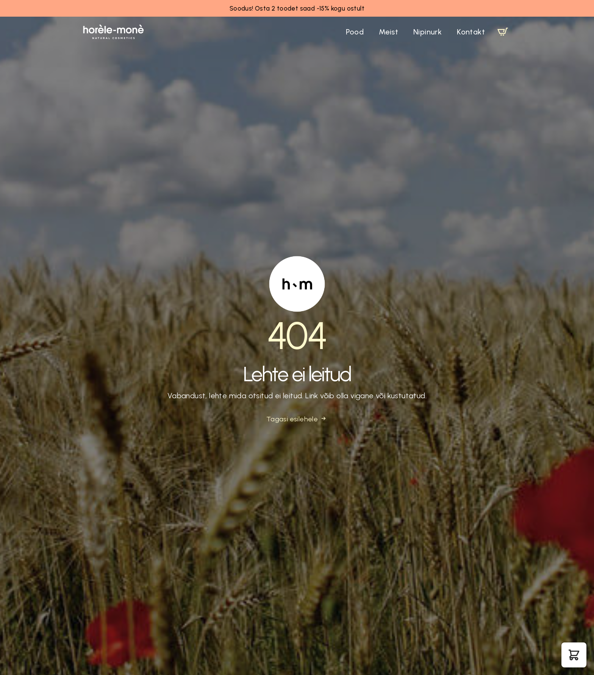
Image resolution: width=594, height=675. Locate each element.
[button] (573, 654)
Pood (355, 31)
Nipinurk (427, 31)
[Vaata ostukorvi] (502, 32)
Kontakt (471, 31)
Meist (388, 31)
